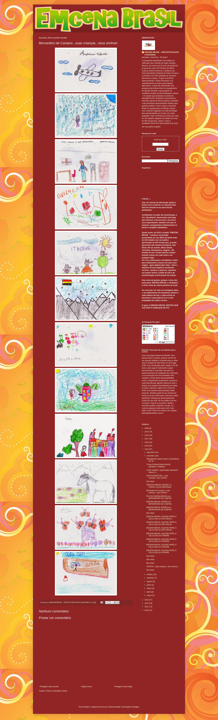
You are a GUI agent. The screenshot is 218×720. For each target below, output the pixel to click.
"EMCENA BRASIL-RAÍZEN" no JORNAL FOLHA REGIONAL (159, 486)
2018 (147, 435)
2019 (147, 432)
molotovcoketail (114, 707)
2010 (147, 610)
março (149, 595)
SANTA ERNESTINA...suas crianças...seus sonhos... (157, 477)
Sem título (150, 481)
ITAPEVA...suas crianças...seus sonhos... (162, 566)
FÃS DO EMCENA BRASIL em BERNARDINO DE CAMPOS (159, 497)
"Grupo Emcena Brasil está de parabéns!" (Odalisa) (158, 465)
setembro (151, 578)
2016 (147, 442)
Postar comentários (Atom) (56, 691)
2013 (147, 600)
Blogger (136, 707)
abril (149, 592)
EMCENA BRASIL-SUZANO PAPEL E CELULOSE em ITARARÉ (161, 534)
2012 (147, 603)
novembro (151, 456)
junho (149, 585)
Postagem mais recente (49, 687)
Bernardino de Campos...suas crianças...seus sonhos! (158, 492)
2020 (147, 428)
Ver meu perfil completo (151, 127)
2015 (147, 446)
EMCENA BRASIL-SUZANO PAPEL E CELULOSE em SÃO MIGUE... (161, 517)
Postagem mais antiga (123, 687)
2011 (147, 607)
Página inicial (86, 687)
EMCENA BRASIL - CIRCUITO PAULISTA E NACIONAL (162, 53)
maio (149, 588)
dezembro (151, 452)
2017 (147, 439)
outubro (150, 574)
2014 (147, 449)
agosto (150, 581)
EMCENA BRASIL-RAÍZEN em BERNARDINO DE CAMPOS (159, 503)
